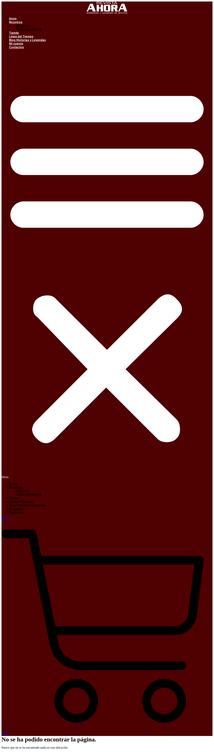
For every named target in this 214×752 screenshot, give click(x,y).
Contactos (16, 47)
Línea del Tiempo (21, 501)
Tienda (13, 498)
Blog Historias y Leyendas (27, 40)
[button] (107, 265)
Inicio (13, 483)
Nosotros (15, 22)
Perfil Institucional (29, 29)
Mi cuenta (16, 509)
